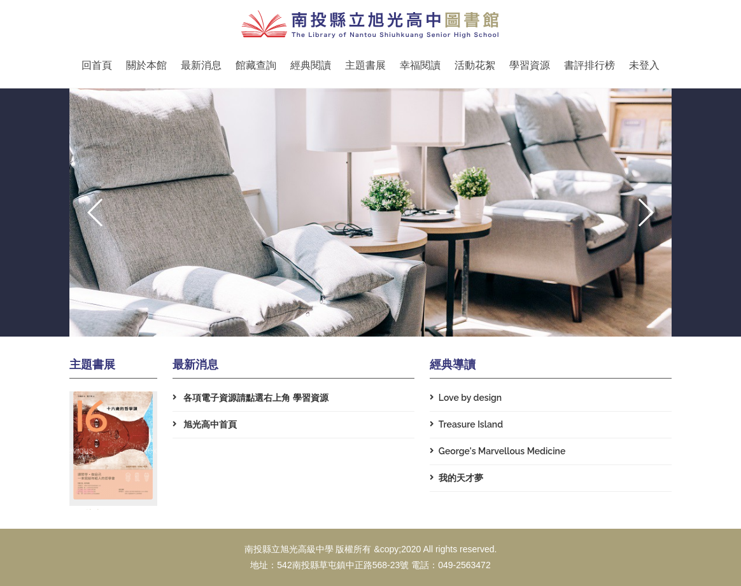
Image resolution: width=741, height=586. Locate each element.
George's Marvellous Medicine (497, 451)
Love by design (466, 398)
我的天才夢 (456, 478)
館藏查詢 (256, 65)
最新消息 (201, 65)
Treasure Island (466, 424)
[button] (645, 213)
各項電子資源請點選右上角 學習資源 (250, 398)
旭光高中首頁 (205, 424)
